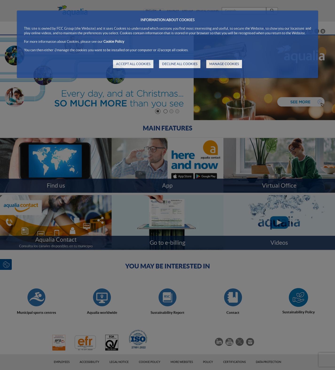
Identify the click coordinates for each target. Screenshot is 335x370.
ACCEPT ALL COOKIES (133, 64)
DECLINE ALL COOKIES (179, 64)
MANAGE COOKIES (224, 64)
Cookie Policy (113, 41)
